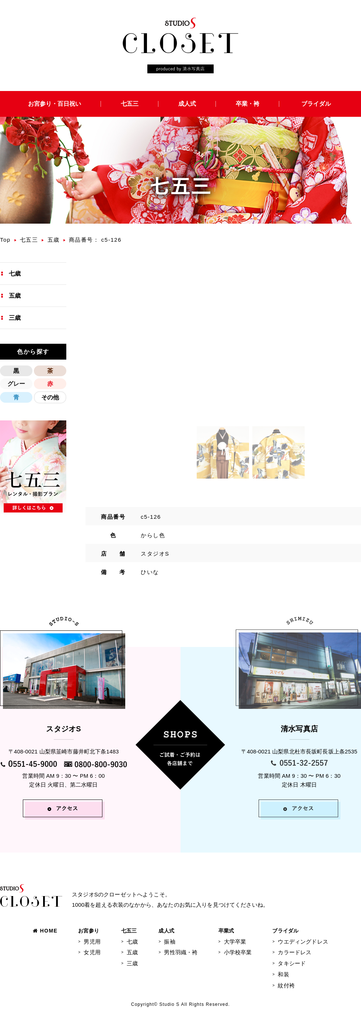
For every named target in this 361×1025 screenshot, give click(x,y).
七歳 (15, 273)
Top (5, 240)
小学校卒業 (238, 952)
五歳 (54, 240)
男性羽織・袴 (180, 952)
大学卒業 (235, 941)
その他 (50, 397)
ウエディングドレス (303, 941)
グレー (16, 384)
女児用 (92, 952)
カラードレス (294, 952)
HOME (45, 931)
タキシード (292, 963)
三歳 (15, 318)
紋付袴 (286, 985)
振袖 (169, 941)
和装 (283, 974)
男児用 (92, 941)
